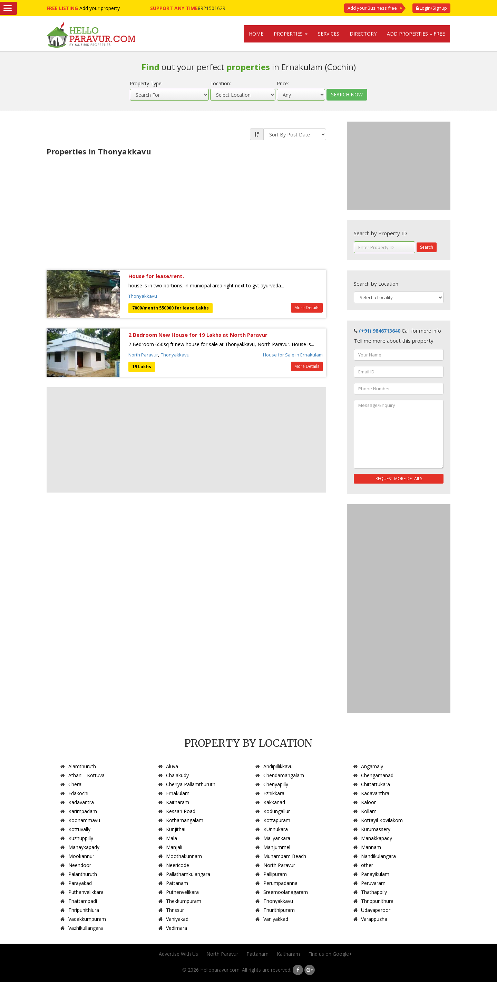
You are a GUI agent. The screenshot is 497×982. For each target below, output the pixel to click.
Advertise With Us (178, 954)
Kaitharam (177, 802)
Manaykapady (83, 847)
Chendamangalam (283, 775)
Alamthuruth (82, 766)
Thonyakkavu (142, 296)
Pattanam (177, 883)
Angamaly (372, 766)
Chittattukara (375, 784)
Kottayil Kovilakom (382, 820)
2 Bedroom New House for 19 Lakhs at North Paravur (197, 334)
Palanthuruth (82, 874)
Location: (220, 83)
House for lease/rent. (156, 276)
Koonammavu (84, 820)
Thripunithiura (83, 910)
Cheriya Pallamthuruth (190, 784)
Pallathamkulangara (188, 874)
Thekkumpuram (183, 901)
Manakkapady (376, 838)
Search (426, 247)
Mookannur (81, 856)
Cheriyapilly (275, 784)
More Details (306, 308)
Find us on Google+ (330, 954)
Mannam (371, 847)
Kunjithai (175, 829)
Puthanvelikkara (86, 892)
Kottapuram (276, 820)
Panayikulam (375, 874)
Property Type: (146, 83)
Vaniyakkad (275, 919)
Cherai (75, 784)
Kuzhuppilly (80, 838)
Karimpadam (82, 811)
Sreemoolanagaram (285, 892)
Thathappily (374, 892)
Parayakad (80, 883)
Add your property (99, 8)
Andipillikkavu (278, 766)
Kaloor (368, 802)
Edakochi (78, 793)
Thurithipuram (279, 910)
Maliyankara (276, 838)
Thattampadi (82, 901)
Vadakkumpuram (87, 919)
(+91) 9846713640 (379, 330)
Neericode (177, 865)
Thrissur (175, 910)
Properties (291, 33)
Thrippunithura (377, 901)
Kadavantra (81, 802)
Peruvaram (373, 883)
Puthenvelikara (182, 892)
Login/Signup (431, 8)
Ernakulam (177, 793)
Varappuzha (374, 919)
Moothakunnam (184, 856)
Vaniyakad (177, 919)
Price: (283, 83)
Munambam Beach (284, 856)
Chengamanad (377, 775)
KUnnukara (275, 829)
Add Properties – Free (416, 33)
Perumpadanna (280, 883)
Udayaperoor (375, 910)
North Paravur (143, 355)
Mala (171, 838)
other (367, 865)
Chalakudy (177, 775)
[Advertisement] (186, 211)
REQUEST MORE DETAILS (399, 479)
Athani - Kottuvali (87, 775)
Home (256, 33)
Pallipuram (275, 874)
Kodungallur (276, 811)
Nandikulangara (378, 856)
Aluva (172, 766)
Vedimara (176, 928)
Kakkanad (274, 802)
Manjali (174, 847)
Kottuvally (79, 829)
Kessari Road (180, 811)
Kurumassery (375, 829)
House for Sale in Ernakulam (293, 355)
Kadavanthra (375, 793)
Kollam (369, 811)
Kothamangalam (184, 820)
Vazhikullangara (85, 928)
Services (328, 33)
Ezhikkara (273, 793)
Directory (363, 33)
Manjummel (276, 847)
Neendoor (79, 865)
